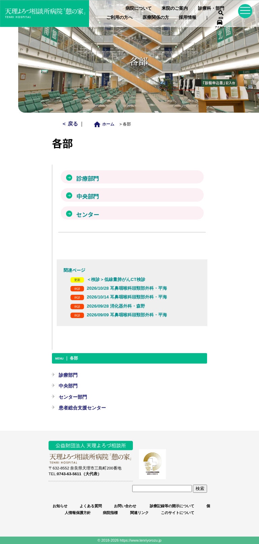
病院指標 (110, 513)
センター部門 (73, 397)
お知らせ (60, 506)
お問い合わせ (125, 506)
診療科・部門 (211, 8)
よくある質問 (91, 506)
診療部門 (68, 375)
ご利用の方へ (119, 17)
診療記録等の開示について (171, 506)
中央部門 (68, 386)
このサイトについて (177, 513)
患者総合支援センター (82, 407)
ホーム (105, 124)
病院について (138, 8)
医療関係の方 (156, 17)
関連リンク (139, 513)
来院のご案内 (175, 8)
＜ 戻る (70, 123)
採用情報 (187, 17)
